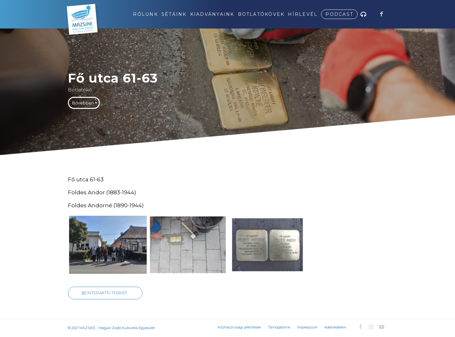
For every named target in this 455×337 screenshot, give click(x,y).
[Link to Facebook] (381, 14)
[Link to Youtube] (381, 327)
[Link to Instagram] (371, 327)
